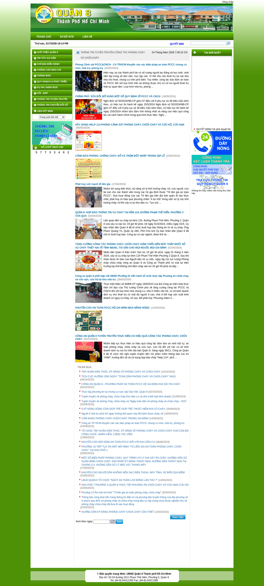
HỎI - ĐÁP (42, 93)
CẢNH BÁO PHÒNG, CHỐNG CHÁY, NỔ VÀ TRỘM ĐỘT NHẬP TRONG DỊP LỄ (120, 155)
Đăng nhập (227, 1)
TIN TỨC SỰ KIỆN (46, 58)
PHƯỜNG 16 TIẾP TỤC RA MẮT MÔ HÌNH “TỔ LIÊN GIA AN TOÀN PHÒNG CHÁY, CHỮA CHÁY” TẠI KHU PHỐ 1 (131, 448)
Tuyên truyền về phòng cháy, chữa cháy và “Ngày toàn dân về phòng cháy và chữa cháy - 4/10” (134, 401)
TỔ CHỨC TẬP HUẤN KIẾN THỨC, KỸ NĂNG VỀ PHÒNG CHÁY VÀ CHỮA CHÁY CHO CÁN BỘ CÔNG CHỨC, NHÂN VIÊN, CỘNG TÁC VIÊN (135, 432)
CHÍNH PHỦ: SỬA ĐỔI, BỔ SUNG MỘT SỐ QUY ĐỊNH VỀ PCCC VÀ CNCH (118, 96)
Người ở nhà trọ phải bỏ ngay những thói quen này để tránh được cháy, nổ (122, 413)
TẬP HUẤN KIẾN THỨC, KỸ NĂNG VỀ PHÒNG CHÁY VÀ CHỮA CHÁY (120, 371)
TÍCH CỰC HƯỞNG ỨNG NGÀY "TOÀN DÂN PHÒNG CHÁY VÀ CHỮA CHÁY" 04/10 (128, 376)
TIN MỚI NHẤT (212, 52)
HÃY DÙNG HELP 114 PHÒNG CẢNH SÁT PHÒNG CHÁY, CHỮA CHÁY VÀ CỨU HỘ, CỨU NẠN (129, 124)
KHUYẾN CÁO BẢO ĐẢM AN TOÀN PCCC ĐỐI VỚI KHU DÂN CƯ (118, 441)
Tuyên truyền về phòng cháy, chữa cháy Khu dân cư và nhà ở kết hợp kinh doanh (126, 396)
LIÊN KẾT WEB (45, 111)
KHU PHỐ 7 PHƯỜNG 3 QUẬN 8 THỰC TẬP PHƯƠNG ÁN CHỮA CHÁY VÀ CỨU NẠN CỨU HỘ (135, 484)
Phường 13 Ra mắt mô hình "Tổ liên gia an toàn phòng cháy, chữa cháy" (121, 492)
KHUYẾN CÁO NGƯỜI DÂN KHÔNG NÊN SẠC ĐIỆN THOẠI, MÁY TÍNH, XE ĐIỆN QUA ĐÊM (133, 472)
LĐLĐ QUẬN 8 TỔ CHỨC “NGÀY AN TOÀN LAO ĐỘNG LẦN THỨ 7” (119, 480)
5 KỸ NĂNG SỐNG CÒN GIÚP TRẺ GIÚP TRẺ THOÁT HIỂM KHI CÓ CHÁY (123, 408)
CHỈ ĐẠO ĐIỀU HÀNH (48, 64)
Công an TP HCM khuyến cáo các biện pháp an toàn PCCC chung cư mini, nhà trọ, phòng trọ (132, 423)
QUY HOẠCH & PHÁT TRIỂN (52, 81)
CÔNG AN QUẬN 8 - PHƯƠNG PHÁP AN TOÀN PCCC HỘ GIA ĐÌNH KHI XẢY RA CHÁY (130, 384)
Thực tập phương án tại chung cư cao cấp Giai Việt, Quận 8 (114, 391)
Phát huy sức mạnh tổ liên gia (93, 184)
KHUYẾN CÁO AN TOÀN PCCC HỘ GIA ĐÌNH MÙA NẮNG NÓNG (112, 307)
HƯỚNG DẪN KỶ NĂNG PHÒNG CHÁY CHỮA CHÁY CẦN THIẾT (117, 511)
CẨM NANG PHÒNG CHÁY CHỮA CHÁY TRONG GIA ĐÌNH (114, 418)
